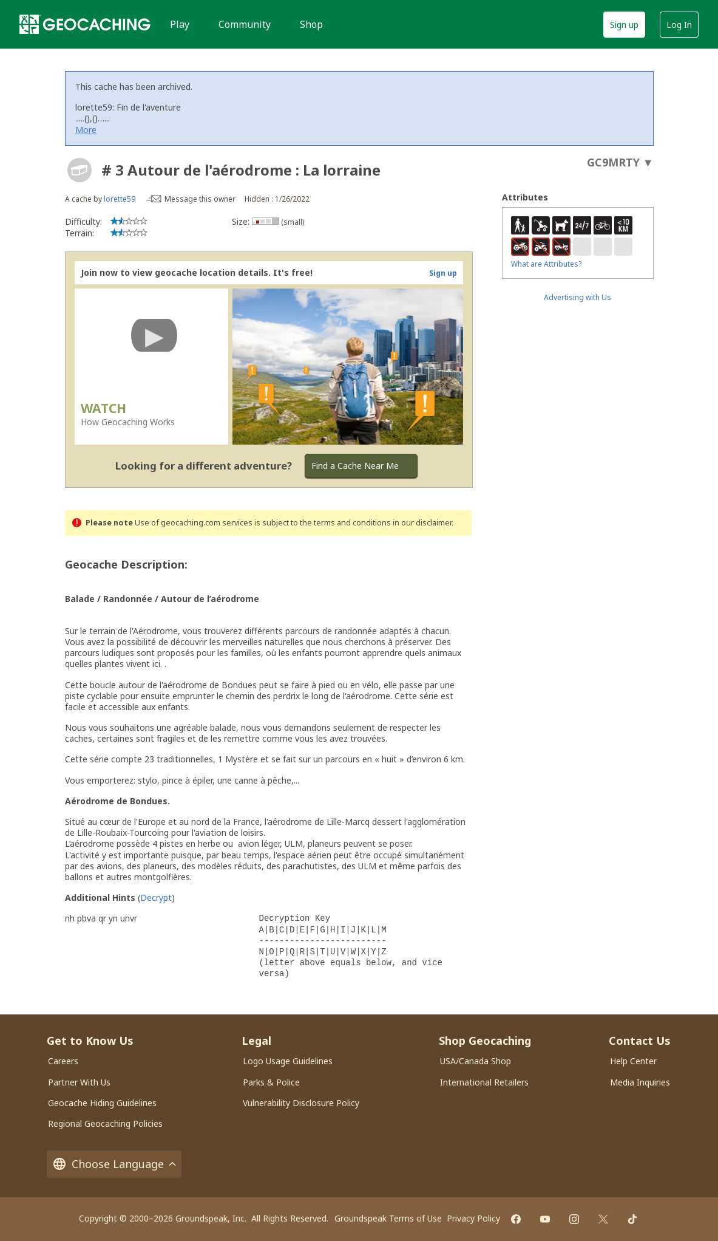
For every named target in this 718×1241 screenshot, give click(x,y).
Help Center (633, 1061)
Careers (63, 1061)
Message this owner (199, 199)
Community (244, 24)
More (86, 129)
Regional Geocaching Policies (105, 1123)
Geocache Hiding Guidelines (102, 1103)
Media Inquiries (640, 1082)
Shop (311, 24)
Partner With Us (79, 1082)
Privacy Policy (473, 1218)
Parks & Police (271, 1082)
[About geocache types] (79, 170)
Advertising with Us (577, 297)
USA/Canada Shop (475, 1061)
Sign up (624, 24)
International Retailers (484, 1082)
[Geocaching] (85, 24)
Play (179, 24)
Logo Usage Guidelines (288, 1061)
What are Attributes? (546, 264)
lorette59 (119, 199)
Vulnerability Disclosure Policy (301, 1103)
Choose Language (114, 1164)
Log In (679, 24)
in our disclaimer (422, 523)
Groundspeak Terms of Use (388, 1218)
